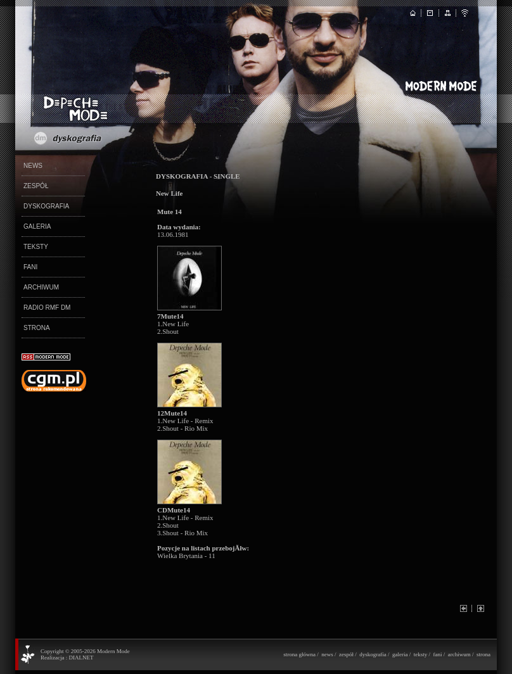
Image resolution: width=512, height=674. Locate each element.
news (327, 654)
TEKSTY (35, 246)
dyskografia (373, 654)
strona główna (299, 654)
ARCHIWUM (41, 287)
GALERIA (37, 226)
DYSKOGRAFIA (46, 206)
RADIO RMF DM (46, 307)
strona (483, 654)
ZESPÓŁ (35, 185)
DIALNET (80, 657)
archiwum (459, 654)
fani (437, 654)
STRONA (36, 327)
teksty (421, 654)
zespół (346, 654)
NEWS (32, 165)
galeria (399, 654)
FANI (30, 267)
